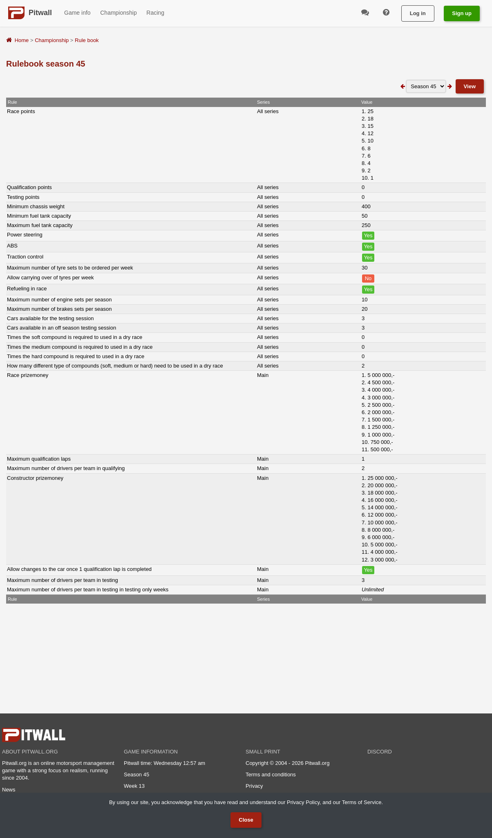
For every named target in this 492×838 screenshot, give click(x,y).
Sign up (462, 13)
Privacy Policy (303, 802)
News (9, 790)
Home (22, 40)
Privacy (254, 786)
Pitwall (40, 12)
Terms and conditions (271, 774)
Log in (418, 13)
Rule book (87, 40)
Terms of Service (362, 802)
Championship (52, 40)
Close (246, 820)
